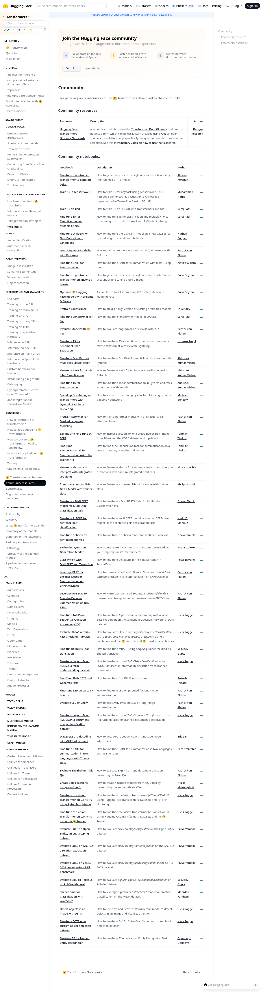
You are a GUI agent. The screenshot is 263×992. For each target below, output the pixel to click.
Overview (13, 299)
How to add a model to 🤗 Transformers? (24, 432)
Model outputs (16, 646)
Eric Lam (182, 736)
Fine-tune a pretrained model (25, 95)
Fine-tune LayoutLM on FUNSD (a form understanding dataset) (75, 665)
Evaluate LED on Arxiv (74, 702)
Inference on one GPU (21, 348)
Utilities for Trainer (19, 773)
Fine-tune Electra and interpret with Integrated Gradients (76, 471)
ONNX (11, 635)
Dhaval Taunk (186, 501)
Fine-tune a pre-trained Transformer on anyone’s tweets (76, 279)
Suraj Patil (183, 209)
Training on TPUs (18, 327)
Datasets (143, 6)
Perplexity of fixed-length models (22, 556)
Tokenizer (13, 663)
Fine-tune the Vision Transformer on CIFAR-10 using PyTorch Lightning (76, 799)
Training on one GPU (20, 304)
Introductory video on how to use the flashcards (144, 143)
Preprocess (13, 90)
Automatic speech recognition (19, 248)
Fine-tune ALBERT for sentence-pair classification (73, 522)
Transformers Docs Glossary (149, 129)
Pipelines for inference (20, 74)
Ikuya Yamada (186, 829)
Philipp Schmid (187, 484)
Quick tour (13, 53)
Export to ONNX (17, 174)
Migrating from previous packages (22, 496)
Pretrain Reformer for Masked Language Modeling (74, 421)
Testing (12, 463)
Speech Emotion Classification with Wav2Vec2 (71, 896)
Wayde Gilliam (186, 263)
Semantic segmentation (22, 271)
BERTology (13, 548)
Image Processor (18, 685)
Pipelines (13, 652)
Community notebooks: (235, 43)
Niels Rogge (185, 615)
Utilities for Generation (22, 778)
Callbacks (13, 595)
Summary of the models (21, 531)
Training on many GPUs (22, 310)
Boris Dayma (185, 275)
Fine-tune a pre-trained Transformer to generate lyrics (76, 179)
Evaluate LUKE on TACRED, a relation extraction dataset (76, 850)
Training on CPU (17, 315)
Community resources (20, 483)
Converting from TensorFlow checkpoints (25, 166)
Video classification (19, 277)
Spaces (161, 6)
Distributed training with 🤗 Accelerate (24, 103)
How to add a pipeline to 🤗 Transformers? (25, 455)
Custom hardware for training (21, 371)
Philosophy (13, 514)
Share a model (15, 111)
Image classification (20, 266)
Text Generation (17, 629)
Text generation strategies (24, 221)
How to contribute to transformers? (20, 422)
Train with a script (18, 149)
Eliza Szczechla (186, 467)
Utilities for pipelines (20, 762)
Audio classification (19, 240)
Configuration (16, 601)
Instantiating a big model (23, 379)
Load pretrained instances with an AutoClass (23, 82)
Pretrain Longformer (73, 309)
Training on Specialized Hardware (22, 334)
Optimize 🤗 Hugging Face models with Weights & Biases (76, 296)
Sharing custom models (22, 143)
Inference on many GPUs (23, 353)
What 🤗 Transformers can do (25, 525)
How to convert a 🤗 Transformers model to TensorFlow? (22, 444)
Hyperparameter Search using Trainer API (23, 392)
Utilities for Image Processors (19, 786)
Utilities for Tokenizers (21, 767)
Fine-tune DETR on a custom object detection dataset (75, 925)
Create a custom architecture (18, 135)
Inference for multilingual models (24, 213)
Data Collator (16, 607)
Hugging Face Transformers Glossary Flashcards (72, 133)
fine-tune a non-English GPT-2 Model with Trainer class (76, 488)
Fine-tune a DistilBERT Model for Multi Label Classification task (74, 505)
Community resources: (234, 37)
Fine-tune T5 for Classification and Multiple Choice (71, 221)
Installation (13, 58)
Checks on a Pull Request (23, 468)
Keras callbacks (17, 612)
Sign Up (252, 6)
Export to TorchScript (21, 179)
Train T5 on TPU (70, 209)
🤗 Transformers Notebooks (24, 477)
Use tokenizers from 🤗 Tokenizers (22, 203)
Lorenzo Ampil (186, 341)
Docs (203, 6)
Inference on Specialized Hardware (23, 361)
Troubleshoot (16, 185)
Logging (12, 618)
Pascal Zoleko (186, 547)
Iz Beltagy (183, 309)
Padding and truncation (21, 542)
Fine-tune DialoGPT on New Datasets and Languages (74, 238)
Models (125, 6)
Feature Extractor (18, 680)
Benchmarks (14, 488)
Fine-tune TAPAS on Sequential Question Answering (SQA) (73, 619)
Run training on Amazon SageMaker (23, 156)
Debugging (14, 384)
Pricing (217, 6)
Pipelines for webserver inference (21, 565)
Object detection (18, 283)
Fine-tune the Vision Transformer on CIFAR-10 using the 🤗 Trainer (76, 816)
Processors (14, 657)
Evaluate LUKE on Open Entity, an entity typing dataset (75, 833)
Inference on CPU (18, 342)
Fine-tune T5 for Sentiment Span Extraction (70, 345)
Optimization (15, 640)
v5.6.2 (153, 14)
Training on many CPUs (22, 321)
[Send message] (255, 985)
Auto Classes (15, 590)
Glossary (11, 520)
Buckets (183, 6)
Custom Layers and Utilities (25, 756)
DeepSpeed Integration (22, 674)
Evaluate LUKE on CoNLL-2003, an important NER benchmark (76, 867)
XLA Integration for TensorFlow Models (19, 402)
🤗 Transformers (17, 47)
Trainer (11, 668)
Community (225, 31)
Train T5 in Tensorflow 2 (75, 192)
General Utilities (17, 794)
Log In (238, 6)
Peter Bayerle (186, 559)
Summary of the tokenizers (23, 536)
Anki (163, 133)
